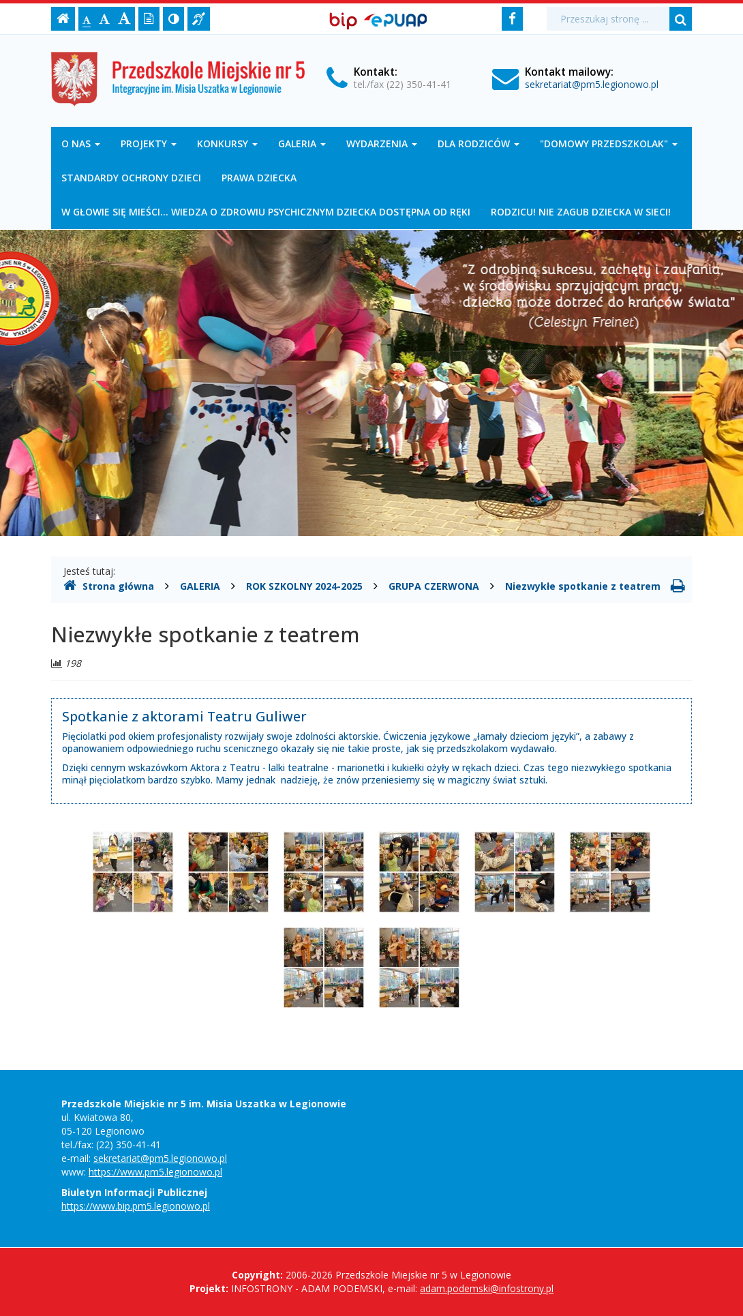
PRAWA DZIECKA (259, 177)
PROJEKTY (149, 143)
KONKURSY (227, 143)
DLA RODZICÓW (478, 143)
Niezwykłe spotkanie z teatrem (583, 586)
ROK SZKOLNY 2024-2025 (304, 586)
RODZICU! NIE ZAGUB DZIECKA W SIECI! (581, 211)
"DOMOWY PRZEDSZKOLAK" (609, 143)
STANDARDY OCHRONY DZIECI (131, 177)
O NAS (80, 143)
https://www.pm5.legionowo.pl (155, 1171)
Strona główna (108, 586)
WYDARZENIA (381, 143)
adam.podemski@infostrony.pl (487, 1288)
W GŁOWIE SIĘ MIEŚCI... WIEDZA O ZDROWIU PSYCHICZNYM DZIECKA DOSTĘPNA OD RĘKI (265, 211)
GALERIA (302, 143)
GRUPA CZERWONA (434, 586)
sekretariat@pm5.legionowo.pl (591, 84)
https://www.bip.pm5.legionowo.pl (135, 1205)
